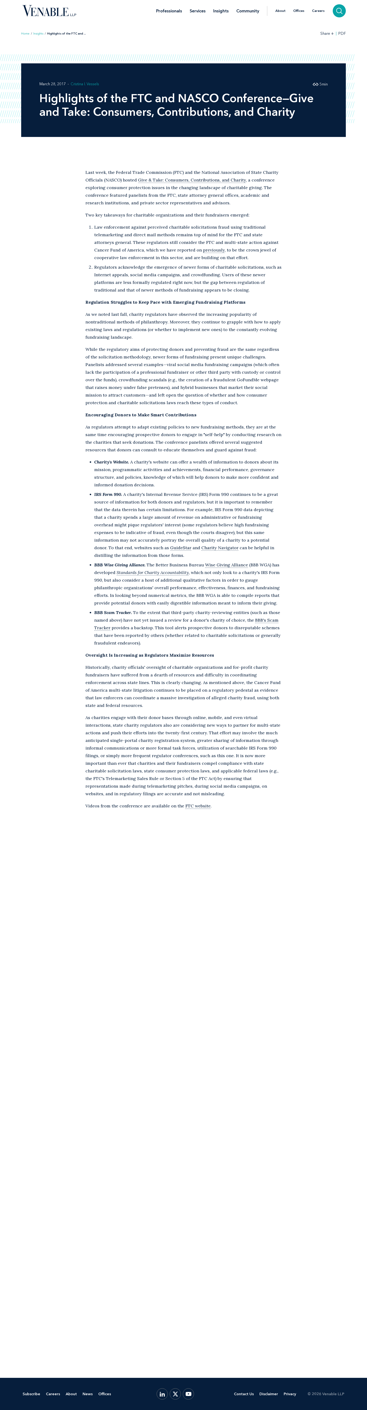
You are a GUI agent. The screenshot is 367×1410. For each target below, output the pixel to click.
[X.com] (175, 1394)
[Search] (339, 10)
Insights (221, 11)
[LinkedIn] (162, 1394)
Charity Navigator (219, 547)
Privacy (290, 1394)
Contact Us (244, 1394)
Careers (318, 11)
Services (198, 11)
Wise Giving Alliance (226, 565)
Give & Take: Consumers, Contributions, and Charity (192, 180)
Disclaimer (268, 1394)
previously (214, 250)
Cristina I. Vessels (85, 84)
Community (247, 11)
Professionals (169, 11)
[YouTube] (188, 1394)
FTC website (198, 806)
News (88, 1394)
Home (25, 33)
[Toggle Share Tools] (327, 33)
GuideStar (180, 547)
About (280, 11)
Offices (298, 11)
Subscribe (31, 1394)
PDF (342, 33)
